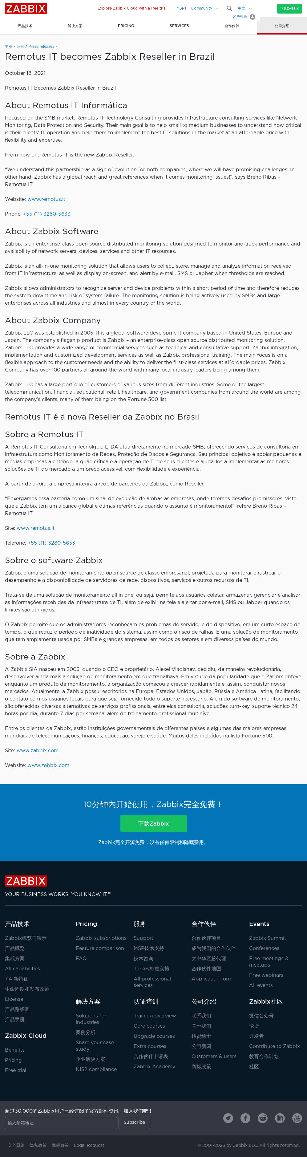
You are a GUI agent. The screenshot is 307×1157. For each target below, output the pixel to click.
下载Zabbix (290, 8)
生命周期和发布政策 (27, 989)
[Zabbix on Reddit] (263, 1118)
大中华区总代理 (209, 958)
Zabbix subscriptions (101, 938)
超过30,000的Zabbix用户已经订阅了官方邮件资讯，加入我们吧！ (79, 1111)
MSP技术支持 (149, 948)
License (14, 999)
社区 (254, 1067)
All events (261, 985)
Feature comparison (100, 948)
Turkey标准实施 (151, 969)
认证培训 (146, 1001)
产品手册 (15, 1019)
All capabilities (22, 969)
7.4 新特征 (16, 979)
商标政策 (201, 1067)
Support (143, 938)
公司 (20, 46)
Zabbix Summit (267, 938)
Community (201, 8)
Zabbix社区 (266, 1001)
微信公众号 (261, 1016)
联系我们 (201, 1016)
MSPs (181, 8)
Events (259, 923)
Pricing (13, 1060)
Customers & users (214, 1056)
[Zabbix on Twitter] (228, 1118)
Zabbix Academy (154, 1067)
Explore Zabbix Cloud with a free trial (132, 8)
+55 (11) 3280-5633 (47, 214)
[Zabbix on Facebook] (245, 1118)
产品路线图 (17, 1009)
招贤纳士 (201, 1036)
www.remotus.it (46, 199)
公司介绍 (204, 1001)
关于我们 (201, 1026)
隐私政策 (38, 1145)
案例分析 (85, 1032)
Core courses (149, 1026)
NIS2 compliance (96, 1069)
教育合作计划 (264, 1056)
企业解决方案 (90, 1059)
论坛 (254, 1026)
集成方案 (15, 958)
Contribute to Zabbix (274, 1046)
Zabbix (26, 8)
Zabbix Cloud (25, 1035)
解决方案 (88, 1001)
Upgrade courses (154, 1036)
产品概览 (15, 948)
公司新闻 (201, 1046)
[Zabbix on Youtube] (297, 1118)
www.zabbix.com (38, 751)
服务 (140, 923)
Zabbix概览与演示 (25, 938)
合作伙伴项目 (206, 938)
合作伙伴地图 (206, 969)
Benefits (15, 1050)
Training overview (155, 1016)
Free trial (15, 1070)
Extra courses (150, 1046)
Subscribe (134, 1122)
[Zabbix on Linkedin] (280, 1118)
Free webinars (266, 975)
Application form (212, 979)
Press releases (41, 46)
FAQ (81, 958)
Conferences (264, 948)
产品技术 (17, 923)
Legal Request (89, 1145)
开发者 (256, 1036)
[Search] (229, 8)
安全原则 (16, 1145)
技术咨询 (143, 958)
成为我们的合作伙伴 (214, 948)
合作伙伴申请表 (151, 1056)
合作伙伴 (204, 923)
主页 (8, 46)
